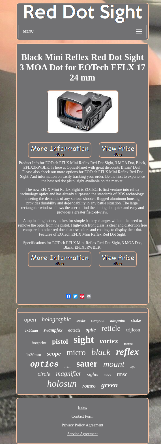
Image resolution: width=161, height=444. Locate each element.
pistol (60, 341)
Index (82, 407)
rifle (132, 367)
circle (44, 374)
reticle (111, 328)
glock (107, 375)
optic (91, 330)
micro (76, 352)
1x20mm (31, 330)
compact (97, 320)
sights (92, 374)
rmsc (122, 374)
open (30, 320)
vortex (109, 341)
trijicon (133, 330)
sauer (87, 363)
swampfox (53, 330)
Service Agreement (82, 434)
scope (54, 353)
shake (136, 320)
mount (113, 364)
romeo (89, 386)
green (109, 385)
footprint (39, 343)
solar (67, 367)
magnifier (68, 373)
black (100, 352)
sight (84, 339)
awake (80, 321)
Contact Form (82, 416)
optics (44, 364)
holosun (62, 384)
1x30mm (33, 354)
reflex (127, 351)
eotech (74, 330)
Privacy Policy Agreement (82, 425)
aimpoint (117, 321)
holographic (56, 319)
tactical (128, 343)
